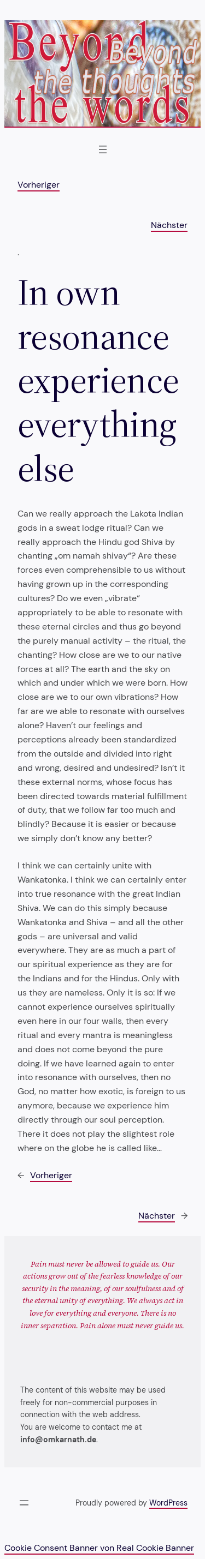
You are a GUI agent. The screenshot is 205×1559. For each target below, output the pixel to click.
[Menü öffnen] (102, 149)
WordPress (168, 1503)
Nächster (169, 225)
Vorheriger (38, 184)
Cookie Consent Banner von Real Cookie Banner (99, 1548)
